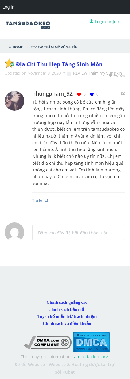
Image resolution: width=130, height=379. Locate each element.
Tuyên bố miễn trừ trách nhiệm (67, 316)
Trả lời (40, 200)
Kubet (68, 372)
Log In (8, 7)
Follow (117, 75)
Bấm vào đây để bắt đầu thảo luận (73, 233)
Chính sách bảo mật (66, 309)
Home (18, 46)
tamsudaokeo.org (90, 357)
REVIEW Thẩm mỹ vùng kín (54, 46)
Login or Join (104, 21)
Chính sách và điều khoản (67, 323)
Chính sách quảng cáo (67, 302)
